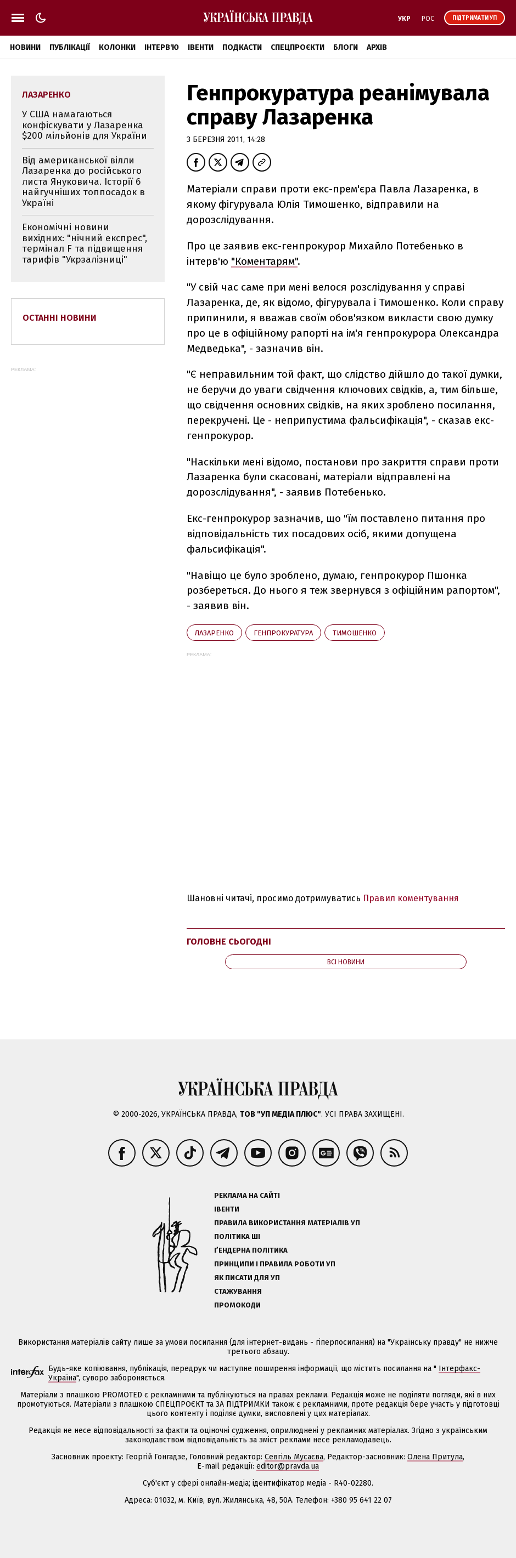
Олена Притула (435, 1457)
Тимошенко (355, 633)
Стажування (238, 1291)
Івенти (201, 47)
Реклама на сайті (247, 1195)
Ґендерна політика (251, 1250)
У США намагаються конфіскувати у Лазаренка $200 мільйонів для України (84, 125)
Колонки (117, 47)
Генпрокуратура (283, 633)
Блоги (345, 47)
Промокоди (237, 1305)
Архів (377, 47)
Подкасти (242, 47)
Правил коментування (411, 898)
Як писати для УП (247, 1277)
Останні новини (60, 317)
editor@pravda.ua (287, 1466)
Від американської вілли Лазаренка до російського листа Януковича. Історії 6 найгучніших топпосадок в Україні (83, 182)
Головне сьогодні (229, 941)
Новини (25, 47)
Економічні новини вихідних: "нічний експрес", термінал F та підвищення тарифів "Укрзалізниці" (84, 243)
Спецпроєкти (297, 47)
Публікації (69, 47)
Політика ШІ (237, 1236)
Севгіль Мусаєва (294, 1457)
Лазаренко (214, 633)
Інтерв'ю (161, 47)
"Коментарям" (264, 261)
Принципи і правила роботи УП (274, 1264)
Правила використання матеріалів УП (287, 1223)
